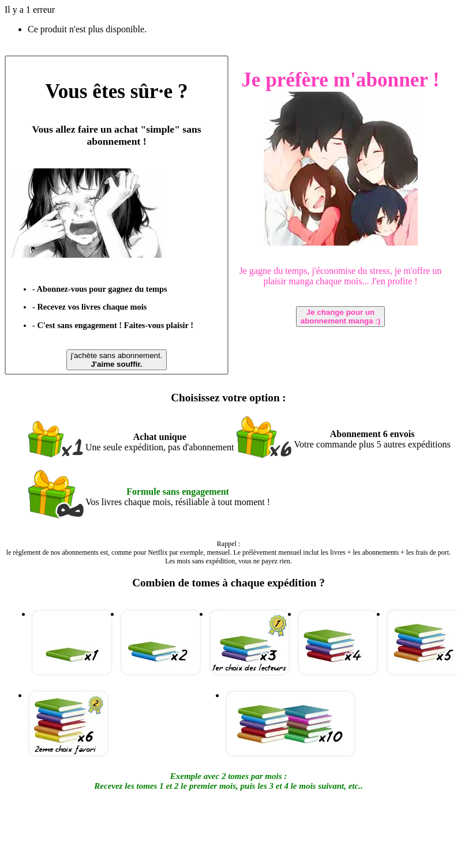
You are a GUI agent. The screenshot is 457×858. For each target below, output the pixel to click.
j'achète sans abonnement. (117, 359)
